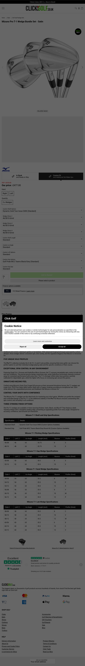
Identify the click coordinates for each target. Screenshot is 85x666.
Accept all (61, 347)
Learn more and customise (42, 341)
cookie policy (9, 332)
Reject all (23, 347)
